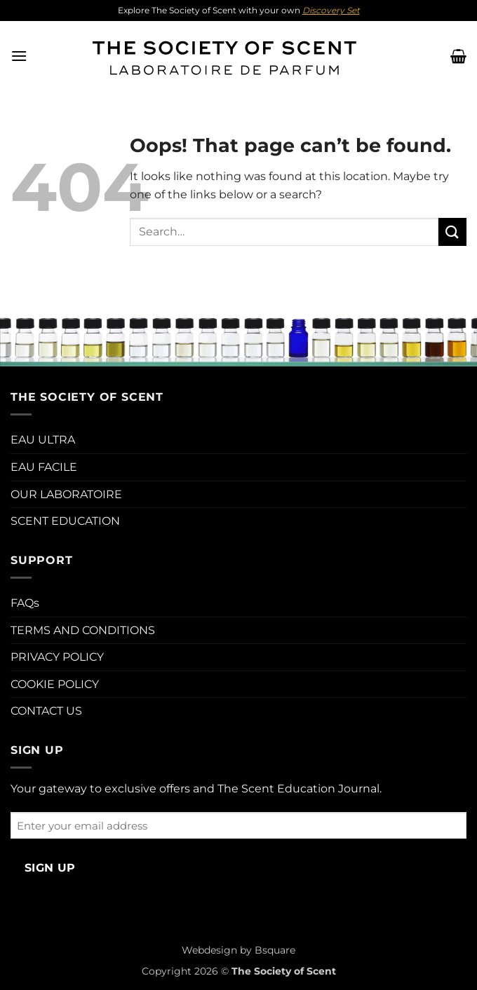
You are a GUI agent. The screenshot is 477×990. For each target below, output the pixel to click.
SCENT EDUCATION (65, 521)
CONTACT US (46, 710)
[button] (19, 56)
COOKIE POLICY (55, 684)
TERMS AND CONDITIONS (83, 630)
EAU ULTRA (43, 439)
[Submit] (452, 231)
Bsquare (275, 950)
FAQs (25, 603)
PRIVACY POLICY (57, 657)
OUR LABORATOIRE (66, 494)
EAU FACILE (44, 467)
